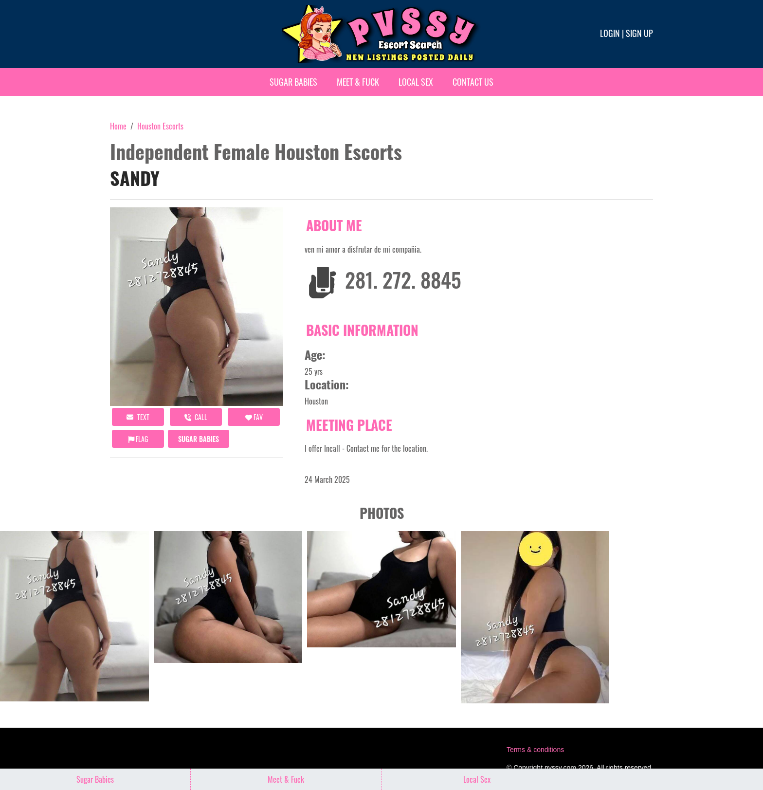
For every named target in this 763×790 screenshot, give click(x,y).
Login (610, 33)
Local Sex (416, 81)
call (195, 417)
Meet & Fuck (358, 81)
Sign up (639, 33)
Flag (138, 439)
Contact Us (473, 81)
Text (138, 417)
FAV (254, 417)
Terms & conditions (535, 749)
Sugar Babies (293, 81)
